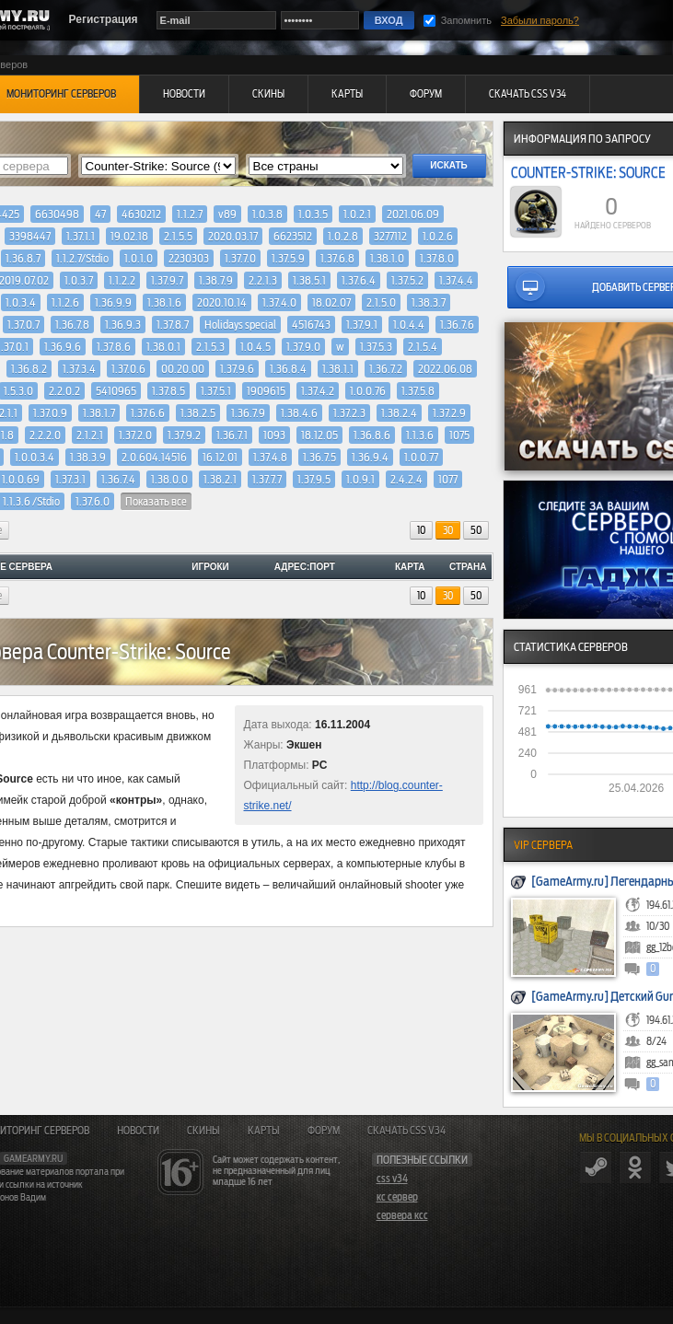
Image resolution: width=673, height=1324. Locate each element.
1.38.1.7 (99, 413)
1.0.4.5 (255, 347)
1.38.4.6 (299, 413)
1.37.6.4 (359, 280)
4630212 (141, 214)
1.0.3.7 (78, 280)
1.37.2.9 (449, 413)
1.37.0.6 (128, 369)
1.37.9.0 (303, 347)
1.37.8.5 (168, 391)
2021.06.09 (413, 214)
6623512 (292, 236)
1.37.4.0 (279, 302)
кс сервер (397, 1196)
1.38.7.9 (216, 280)
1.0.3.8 (267, 214)
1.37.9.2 (184, 435)
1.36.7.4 (118, 479)
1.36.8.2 (29, 369)
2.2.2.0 (45, 435)
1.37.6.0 (92, 501)
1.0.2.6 (438, 236)
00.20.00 (182, 369)
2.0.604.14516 (154, 457)
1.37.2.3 (349, 413)
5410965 (116, 391)
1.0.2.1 (357, 214)
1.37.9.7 (167, 280)
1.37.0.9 (50, 413)
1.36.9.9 (113, 302)
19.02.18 (129, 236)
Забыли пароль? (540, 20)
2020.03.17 (233, 236)
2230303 (188, 258)
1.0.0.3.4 (34, 457)
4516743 (311, 324)
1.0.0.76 (368, 391)
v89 (227, 214)
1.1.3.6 (420, 435)
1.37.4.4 (456, 280)
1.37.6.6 (148, 413)
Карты (264, 1130)
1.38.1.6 (164, 302)
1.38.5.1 (309, 280)
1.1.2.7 (190, 214)
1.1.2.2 (122, 280)
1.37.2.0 (135, 435)
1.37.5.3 (376, 347)
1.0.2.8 (343, 236)
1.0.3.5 (313, 214)
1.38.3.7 (429, 302)
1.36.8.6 (372, 435)
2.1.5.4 (422, 347)
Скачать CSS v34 (406, 1130)
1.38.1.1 (338, 369)
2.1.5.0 (381, 302)
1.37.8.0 (437, 258)
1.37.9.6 (237, 369)
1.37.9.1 (361, 324)
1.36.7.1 (232, 435)
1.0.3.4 (21, 302)
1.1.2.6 (65, 302)
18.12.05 (319, 435)
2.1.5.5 (178, 236)
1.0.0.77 (421, 457)
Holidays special (240, 324)
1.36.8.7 (23, 258)
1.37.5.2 (407, 280)
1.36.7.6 (457, 324)
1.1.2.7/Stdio (82, 258)
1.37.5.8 (418, 391)
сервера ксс (402, 1215)
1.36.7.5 (319, 457)
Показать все (156, 501)
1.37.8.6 (114, 347)
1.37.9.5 (314, 479)
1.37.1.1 (80, 236)
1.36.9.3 (123, 324)
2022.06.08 (445, 369)
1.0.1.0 (138, 258)
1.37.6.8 (337, 258)
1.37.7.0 (240, 258)
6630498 (57, 214)
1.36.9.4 (370, 457)
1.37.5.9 (288, 258)
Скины (203, 1130)
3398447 (30, 236)
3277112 (390, 236)
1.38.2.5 (197, 413)
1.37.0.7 (23, 324)
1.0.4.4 (408, 324)
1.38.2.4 (399, 413)
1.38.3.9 (88, 457)
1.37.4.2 (317, 391)
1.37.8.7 (173, 324)
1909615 (266, 391)
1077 (448, 479)
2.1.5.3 (210, 347)
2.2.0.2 (64, 391)
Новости (138, 1130)
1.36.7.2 (385, 369)
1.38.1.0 (387, 258)
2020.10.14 (222, 302)
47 (100, 214)
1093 (274, 435)
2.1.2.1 (89, 435)
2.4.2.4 (406, 479)
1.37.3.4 (79, 369)
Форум (323, 1130)
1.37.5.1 (216, 391)
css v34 (392, 1178)
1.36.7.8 (72, 324)
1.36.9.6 (62, 347)
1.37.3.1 (70, 479)
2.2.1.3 (263, 280)
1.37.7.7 (267, 479)
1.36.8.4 (288, 369)
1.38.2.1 (220, 479)
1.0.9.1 (360, 479)
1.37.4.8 (270, 457)
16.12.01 (220, 457)
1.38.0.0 (169, 479)
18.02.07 (331, 302)
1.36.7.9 (248, 413)
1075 (459, 435)
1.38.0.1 (163, 347)
